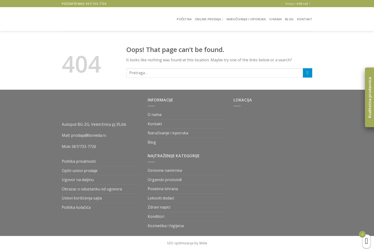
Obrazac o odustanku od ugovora (92, 189)
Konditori (156, 216)
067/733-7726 (96, 4)
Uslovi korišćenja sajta (82, 198)
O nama (275, 19)
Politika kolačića (76, 207)
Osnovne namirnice (165, 170)
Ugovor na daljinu (78, 179)
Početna (184, 19)
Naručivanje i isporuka (246, 19)
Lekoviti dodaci (161, 198)
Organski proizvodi (165, 179)
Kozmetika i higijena (166, 225)
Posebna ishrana (163, 188)
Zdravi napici (159, 207)
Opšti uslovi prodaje (80, 170)
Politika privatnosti (79, 161)
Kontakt (304, 19)
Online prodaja (209, 19)
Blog (289, 19)
